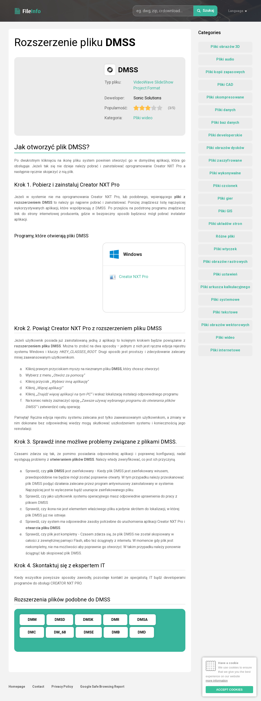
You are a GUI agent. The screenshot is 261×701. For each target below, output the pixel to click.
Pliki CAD (225, 84)
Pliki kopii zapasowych (225, 72)
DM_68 (60, 632)
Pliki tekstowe (225, 312)
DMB (116, 632)
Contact (38, 686)
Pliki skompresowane (225, 97)
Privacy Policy (62, 686)
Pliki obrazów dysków (225, 148)
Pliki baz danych (225, 122)
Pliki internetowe (225, 350)
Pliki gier (225, 198)
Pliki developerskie (225, 135)
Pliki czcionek (225, 186)
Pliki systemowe (225, 299)
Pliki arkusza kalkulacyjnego (225, 287)
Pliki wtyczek (225, 249)
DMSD (60, 619)
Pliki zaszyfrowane (225, 160)
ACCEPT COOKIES (229, 689)
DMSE (89, 632)
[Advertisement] (59, 96)
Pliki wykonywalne (225, 173)
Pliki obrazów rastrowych (225, 261)
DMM (32, 619)
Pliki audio (225, 59)
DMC (32, 632)
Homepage (17, 686)
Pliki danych (225, 110)
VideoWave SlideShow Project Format (153, 85)
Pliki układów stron (225, 224)
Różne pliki (225, 236)
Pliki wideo (142, 117)
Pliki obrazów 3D (225, 46)
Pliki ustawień (225, 274)
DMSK (88, 619)
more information (217, 680)
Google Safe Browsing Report (102, 686)
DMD (142, 632)
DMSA (142, 619)
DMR (115, 619)
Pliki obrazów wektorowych (225, 325)
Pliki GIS (225, 211)
